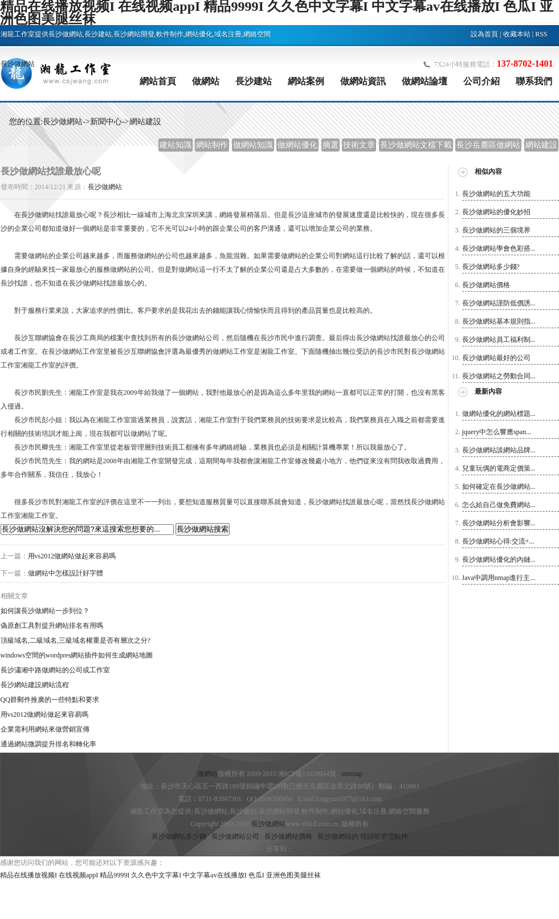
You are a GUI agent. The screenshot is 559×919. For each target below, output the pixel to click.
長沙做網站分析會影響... (499, 523)
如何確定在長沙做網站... (499, 487)
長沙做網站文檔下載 (416, 145)
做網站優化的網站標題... (499, 414)
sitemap (351, 774)
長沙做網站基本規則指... (499, 321)
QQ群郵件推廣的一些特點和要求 (50, 700)
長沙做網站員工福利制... (499, 340)
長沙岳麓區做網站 (488, 145)
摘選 (330, 145)
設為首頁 (484, 34)
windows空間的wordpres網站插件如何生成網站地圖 (77, 655)
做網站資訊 (363, 81)
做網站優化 (297, 145)
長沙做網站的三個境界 (496, 230)
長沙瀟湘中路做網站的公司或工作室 (55, 670)
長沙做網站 (18, 64)
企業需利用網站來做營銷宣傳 (45, 729)
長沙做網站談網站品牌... (499, 450)
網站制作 (212, 145)
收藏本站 (517, 34)
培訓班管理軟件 (384, 836)
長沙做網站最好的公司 (496, 358)
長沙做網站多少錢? (491, 267)
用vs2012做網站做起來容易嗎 (72, 556)
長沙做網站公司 (235, 836)
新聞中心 (106, 121)
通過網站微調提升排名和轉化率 (48, 744)
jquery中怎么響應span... (497, 432)
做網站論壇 (424, 81)
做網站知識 (253, 145)
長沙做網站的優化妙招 (496, 212)
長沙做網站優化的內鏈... (499, 559)
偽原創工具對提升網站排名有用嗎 (52, 626)
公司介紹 (481, 81)
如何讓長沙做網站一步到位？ (45, 611)
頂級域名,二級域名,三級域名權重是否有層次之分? (75, 640)
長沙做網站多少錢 (179, 836)
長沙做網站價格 (486, 285)
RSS (541, 34)
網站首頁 (158, 81)
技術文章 (359, 145)
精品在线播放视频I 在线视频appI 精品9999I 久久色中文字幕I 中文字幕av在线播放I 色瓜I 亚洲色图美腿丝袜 (160, 875)
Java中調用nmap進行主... (499, 578)
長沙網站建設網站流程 (35, 685)
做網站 (205, 81)
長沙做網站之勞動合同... (499, 376)
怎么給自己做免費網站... (499, 505)
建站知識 (175, 145)
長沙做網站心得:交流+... (498, 541)
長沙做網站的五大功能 (496, 194)
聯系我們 (534, 81)
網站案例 (306, 81)
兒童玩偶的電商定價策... (499, 468)
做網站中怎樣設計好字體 (65, 573)
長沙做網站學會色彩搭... (499, 248)
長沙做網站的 (337, 836)
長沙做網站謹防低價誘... (499, 303)
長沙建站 (253, 81)
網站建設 (145, 121)
